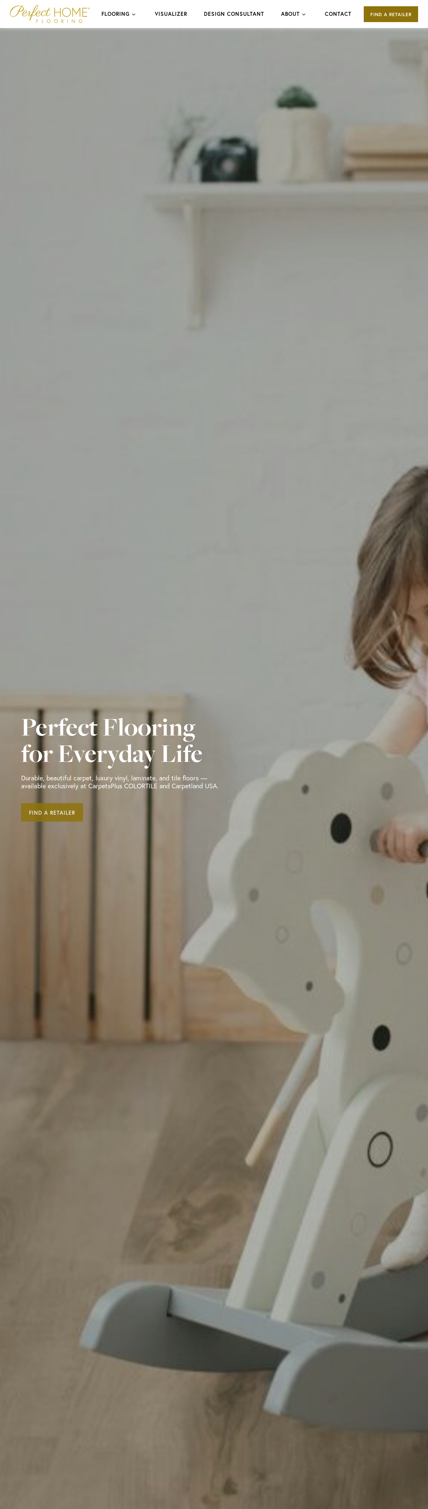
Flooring (115, 13)
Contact (338, 13)
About (290, 13)
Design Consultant (234, 13)
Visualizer (171, 13)
